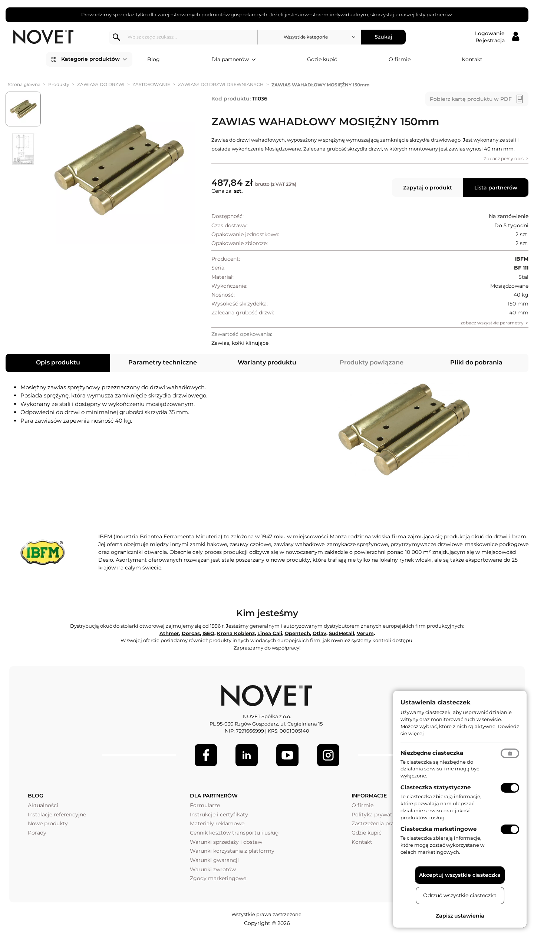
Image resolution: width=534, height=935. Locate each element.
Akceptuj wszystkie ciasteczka (460, 875)
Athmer (169, 633)
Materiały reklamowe (217, 823)
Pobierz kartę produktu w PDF (471, 99)
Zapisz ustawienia (460, 915)
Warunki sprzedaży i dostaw (226, 842)
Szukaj (384, 36)
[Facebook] (206, 755)
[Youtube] (287, 755)
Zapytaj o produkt (427, 187)
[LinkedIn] (246, 755)
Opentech (297, 633)
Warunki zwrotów (213, 869)
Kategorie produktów (94, 59)
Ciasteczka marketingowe (438, 828)
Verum (365, 633)
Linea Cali (269, 633)
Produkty (58, 84)
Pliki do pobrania (476, 362)
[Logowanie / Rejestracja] (497, 37)
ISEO (208, 633)
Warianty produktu (267, 362)
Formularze (205, 805)
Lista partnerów (495, 187)
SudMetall (341, 633)
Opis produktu (58, 362)
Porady (37, 832)
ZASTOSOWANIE (151, 84)
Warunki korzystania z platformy (232, 851)
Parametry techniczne (162, 362)
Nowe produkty (48, 823)
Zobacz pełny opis (504, 158)
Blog (153, 59)
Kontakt (472, 59)
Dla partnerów (233, 59)
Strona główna (24, 84)
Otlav (319, 633)
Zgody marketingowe (218, 878)
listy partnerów (434, 14)
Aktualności (43, 805)
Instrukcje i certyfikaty (219, 814)
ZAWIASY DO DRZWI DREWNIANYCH (221, 84)
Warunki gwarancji (214, 860)
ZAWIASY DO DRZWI (101, 84)
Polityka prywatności (379, 814)
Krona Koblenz (236, 633)
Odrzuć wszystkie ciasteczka (460, 895)
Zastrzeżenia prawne (378, 823)
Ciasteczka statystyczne (435, 787)
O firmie (400, 59)
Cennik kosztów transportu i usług (234, 832)
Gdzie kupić (322, 59)
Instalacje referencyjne (57, 814)
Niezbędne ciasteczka (431, 752)
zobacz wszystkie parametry (492, 323)
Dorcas (191, 633)
